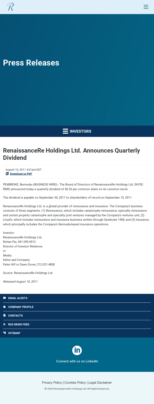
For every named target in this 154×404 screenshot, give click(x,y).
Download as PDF (18, 173)
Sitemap (11, 333)
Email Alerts (15, 298)
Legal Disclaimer (100, 382)
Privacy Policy (52, 382)
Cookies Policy (75, 382)
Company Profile (18, 307)
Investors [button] (77, 131)
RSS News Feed (16, 324)
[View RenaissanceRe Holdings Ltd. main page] (10, 6)
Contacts (13, 315)
